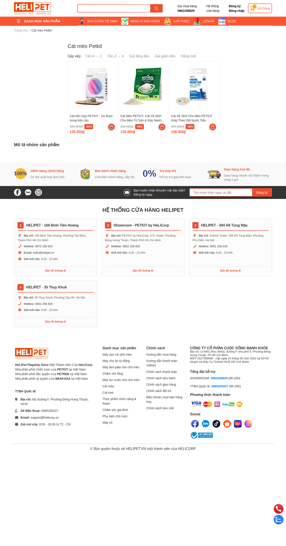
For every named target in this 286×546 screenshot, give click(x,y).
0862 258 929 (131, 246)
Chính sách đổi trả (158, 391)
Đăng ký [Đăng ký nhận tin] (262, 192)
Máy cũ (107, 422)
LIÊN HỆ (208, 21)
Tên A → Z (93, 56)
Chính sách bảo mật (160, 408)
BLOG (232, 21)
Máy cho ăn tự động (116, 361)
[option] (46, 174)
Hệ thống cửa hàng (212, 8)
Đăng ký (235, 6)
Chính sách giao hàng (161, 384)
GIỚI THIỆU (181, 21)
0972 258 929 (44, 246)
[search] (156, 8)
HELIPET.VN (136, 448)
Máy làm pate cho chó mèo (121, 367)
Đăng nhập (236, 10)
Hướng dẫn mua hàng (161, 354)
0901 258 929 (219, 246)
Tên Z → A (115, 56)
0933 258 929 (44, 303)
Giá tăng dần (139, 56)
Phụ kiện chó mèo (115, 416)
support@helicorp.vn (45, 417)
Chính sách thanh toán (161, 372)
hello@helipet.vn (43, 252)
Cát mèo (108, 386)
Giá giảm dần (165, 56)
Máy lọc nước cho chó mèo (121, 380)
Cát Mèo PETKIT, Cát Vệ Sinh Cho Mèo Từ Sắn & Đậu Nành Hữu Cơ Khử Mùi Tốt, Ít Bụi (140, 120)
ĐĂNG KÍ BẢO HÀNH (145, 21)
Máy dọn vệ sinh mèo (117, 354)
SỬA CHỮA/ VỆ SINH (102, 21)
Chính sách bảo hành (160, 378)
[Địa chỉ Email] (230, 192)
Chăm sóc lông (113, 373)
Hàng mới (188, 56)
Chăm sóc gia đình (115, 410)
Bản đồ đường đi (55, 270)
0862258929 (185, 10)
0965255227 (49, 411)
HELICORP (187, 448)
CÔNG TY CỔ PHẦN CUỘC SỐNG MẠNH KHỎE (230, 355)
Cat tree (108, 392)
